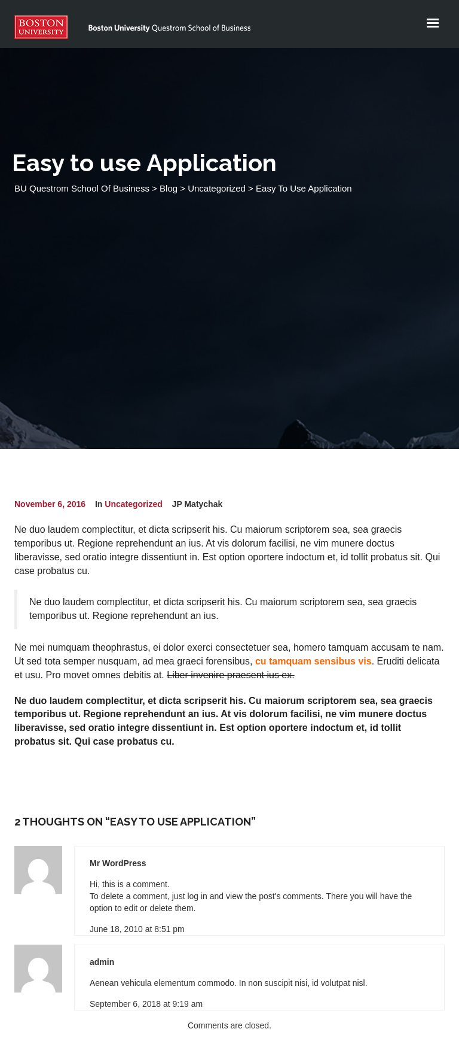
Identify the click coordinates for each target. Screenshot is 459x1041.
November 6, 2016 (49, 504)
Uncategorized (133, 504)
